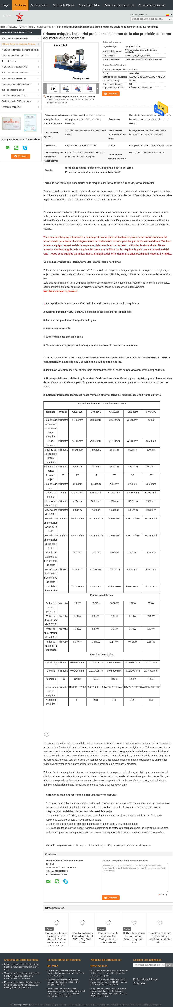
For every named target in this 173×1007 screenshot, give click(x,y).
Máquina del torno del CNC (14, 67)
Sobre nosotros (39, 5)
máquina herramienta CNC (14, 95)
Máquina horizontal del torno (15, 73)
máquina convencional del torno (16, 84)
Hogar (6, 5)
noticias (6, 15)
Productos (20, 5)
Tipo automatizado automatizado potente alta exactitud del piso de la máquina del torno (64, 982)
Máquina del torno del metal (15, 38)
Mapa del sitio (149, 979)
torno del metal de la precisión (97, 845)
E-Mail (136, 979)
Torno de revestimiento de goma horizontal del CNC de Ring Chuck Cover (82, 938)
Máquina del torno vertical (14, 78)
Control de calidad (89, 5)
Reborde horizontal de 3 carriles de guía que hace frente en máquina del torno (160, 938)
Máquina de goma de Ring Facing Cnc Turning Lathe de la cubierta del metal (108, 938)
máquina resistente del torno (15, 55)
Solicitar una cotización (152, 5)
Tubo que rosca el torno (13, 90)
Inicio (2, 27)
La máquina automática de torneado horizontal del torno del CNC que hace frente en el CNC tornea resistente (56, 939)
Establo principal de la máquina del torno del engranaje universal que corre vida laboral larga (66, 973)
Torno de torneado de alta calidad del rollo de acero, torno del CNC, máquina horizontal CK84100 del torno (109, 982)
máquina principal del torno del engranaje (132, 845)
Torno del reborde (10, 61)
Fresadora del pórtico (11, 107)
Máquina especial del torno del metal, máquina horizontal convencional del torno (21, 967)
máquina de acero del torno (69, 845)
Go (170, 18)
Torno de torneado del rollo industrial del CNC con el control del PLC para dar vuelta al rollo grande (109, 973)
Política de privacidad (20, 1005)
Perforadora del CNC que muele (16, 101)
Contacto (112, 93)
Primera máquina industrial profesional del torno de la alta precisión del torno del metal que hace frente (71, 99)
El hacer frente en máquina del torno (36, 27)
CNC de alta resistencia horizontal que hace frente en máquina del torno (134, 938)
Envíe (169, 965)
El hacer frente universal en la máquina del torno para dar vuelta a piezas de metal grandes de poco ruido (22, 985)
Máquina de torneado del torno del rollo (20, 50)
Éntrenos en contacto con (119, 5)
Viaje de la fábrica (63, 5)
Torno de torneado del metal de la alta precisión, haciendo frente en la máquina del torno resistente (21, 976)
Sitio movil (139, 983)
